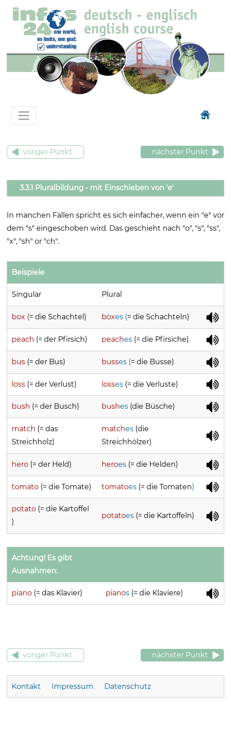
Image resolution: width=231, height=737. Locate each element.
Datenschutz (127, 686)
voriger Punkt (47, 151)
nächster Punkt (180, 151)
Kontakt (27, 686)
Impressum (72, 686)
